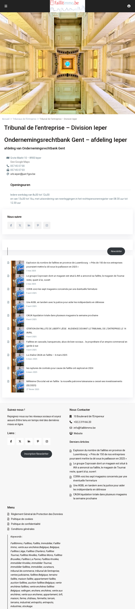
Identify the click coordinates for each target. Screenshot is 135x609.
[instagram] (46, 225)
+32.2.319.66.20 (82, 388)
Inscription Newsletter (36, 420)
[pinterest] (37, 225)
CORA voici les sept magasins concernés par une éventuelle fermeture (48, 288)
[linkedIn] (29, 225)
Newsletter (116, 251)
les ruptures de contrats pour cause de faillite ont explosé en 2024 (46, 342)
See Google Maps (20, 161)
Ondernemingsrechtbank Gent (43, 148)
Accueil (5, 119)
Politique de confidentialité (25, 490)
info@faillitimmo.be (85, 394)
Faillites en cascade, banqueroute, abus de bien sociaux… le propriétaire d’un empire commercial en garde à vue (69, 324)
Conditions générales (22, 495)
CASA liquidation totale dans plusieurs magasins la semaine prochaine (49, 306)
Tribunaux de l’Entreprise (24, 119)
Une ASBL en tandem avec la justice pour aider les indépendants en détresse (52, 297)
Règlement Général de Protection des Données (37, 480)
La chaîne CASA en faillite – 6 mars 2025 (33, 333)
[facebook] (11, 225)
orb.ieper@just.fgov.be (22, 174)
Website (78, 399)
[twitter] (20, 225)
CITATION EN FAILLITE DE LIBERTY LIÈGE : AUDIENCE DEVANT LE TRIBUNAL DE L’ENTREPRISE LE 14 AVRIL (66, 315)
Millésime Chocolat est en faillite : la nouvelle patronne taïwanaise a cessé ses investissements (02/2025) (66, 351)
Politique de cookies (22, 485)
